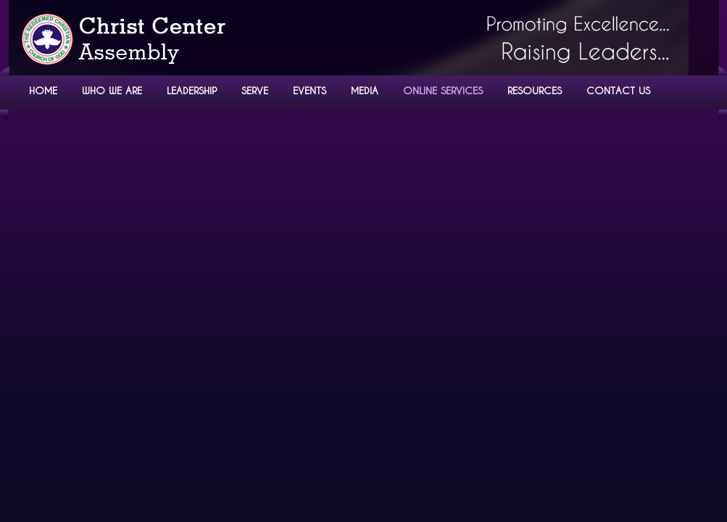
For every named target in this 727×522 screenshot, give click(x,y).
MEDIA (364, 90)
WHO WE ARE (112, 90)
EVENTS (309, 90)
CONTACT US (618, 90)
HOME (43, 90)
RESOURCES (534, 90)
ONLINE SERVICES (443, 90)
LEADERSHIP (192, 90)
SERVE (254, 90)
